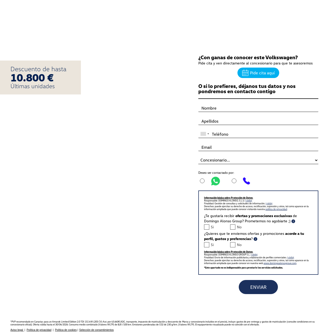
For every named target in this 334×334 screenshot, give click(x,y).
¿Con (248, 57)
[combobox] (205, 131)
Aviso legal (17, 330)
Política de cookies (66, 330)
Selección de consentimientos (96, 330)
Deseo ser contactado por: (216, 173)
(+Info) (248, 200)
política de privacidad (276, 209)
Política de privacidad (39, 330)
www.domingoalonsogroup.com (280, 263)
